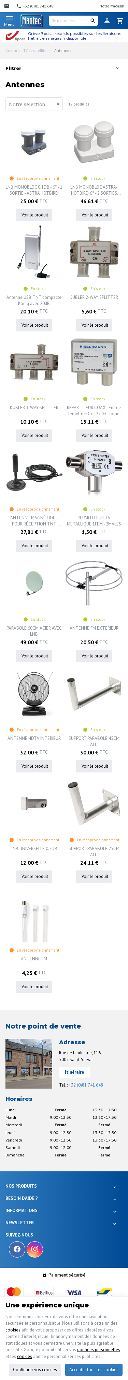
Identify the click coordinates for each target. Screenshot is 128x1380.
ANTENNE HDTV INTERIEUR (34, 738)
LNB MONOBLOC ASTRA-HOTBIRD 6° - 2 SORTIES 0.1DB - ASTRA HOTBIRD (93, 190)
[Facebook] (17, 1249)
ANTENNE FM (34, 959)
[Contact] (7, 6)
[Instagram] (35, 1249)
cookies (12, 1330)
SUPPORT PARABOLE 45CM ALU (94, 741)
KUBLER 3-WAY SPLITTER (34, 407)
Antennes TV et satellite (25, 50)
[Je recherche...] (73, 21)
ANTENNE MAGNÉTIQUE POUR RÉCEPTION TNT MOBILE (34, 521)
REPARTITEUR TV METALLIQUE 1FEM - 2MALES (94, 521)
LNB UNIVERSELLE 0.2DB (34, 848)
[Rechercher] (93, 21)
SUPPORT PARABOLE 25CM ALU (94, 852)
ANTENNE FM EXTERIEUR (94, 628)
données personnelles (98, 1350)
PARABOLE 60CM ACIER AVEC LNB (34, 631)
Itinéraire (74, 1072)
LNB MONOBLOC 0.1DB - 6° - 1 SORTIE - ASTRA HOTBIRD (33, 190)
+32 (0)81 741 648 (86, 1085)
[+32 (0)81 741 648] (35, 6)
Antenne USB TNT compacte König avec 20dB (33, 300)
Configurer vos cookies (35, 1370)
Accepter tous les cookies (93, 1370)
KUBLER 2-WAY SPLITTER (94, 297)
